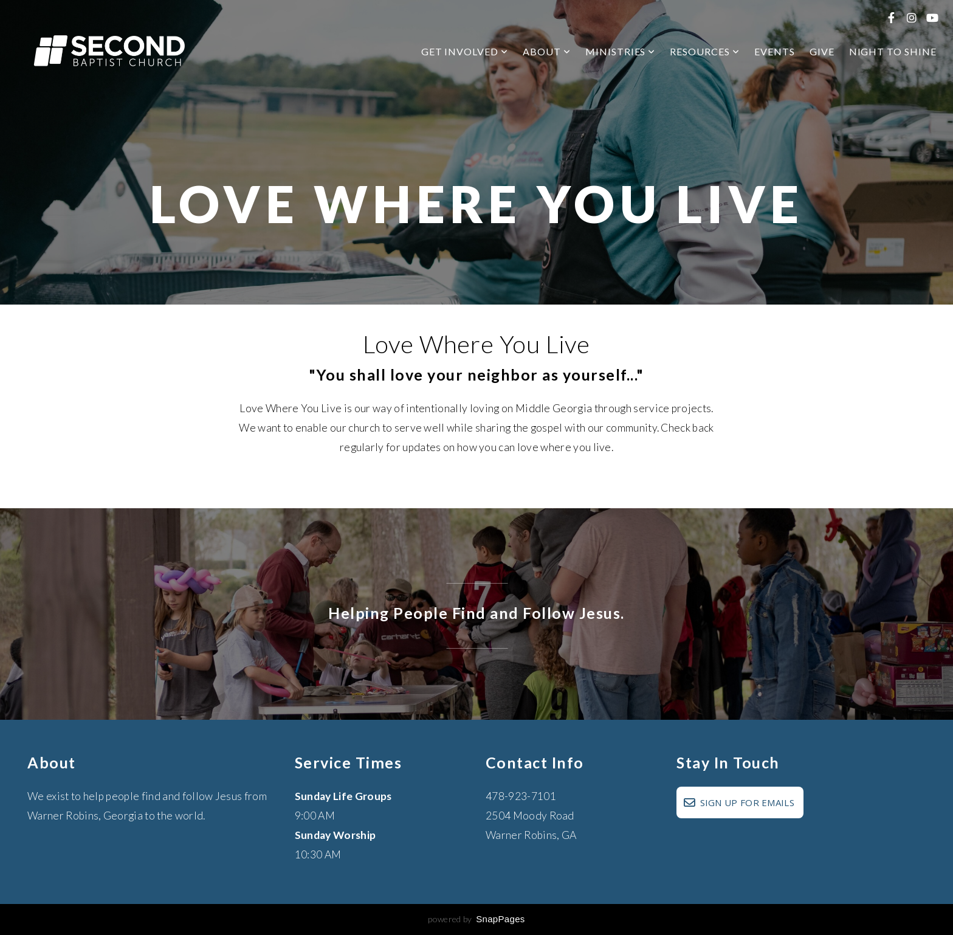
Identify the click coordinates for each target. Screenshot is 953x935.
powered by (476, 919)
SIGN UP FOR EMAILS (738, 802)
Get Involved (464, 51)
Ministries (620, 51)
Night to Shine (893, 51)
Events (774, 51)
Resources (705, 51)
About (547, 51)
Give (822, 51)
